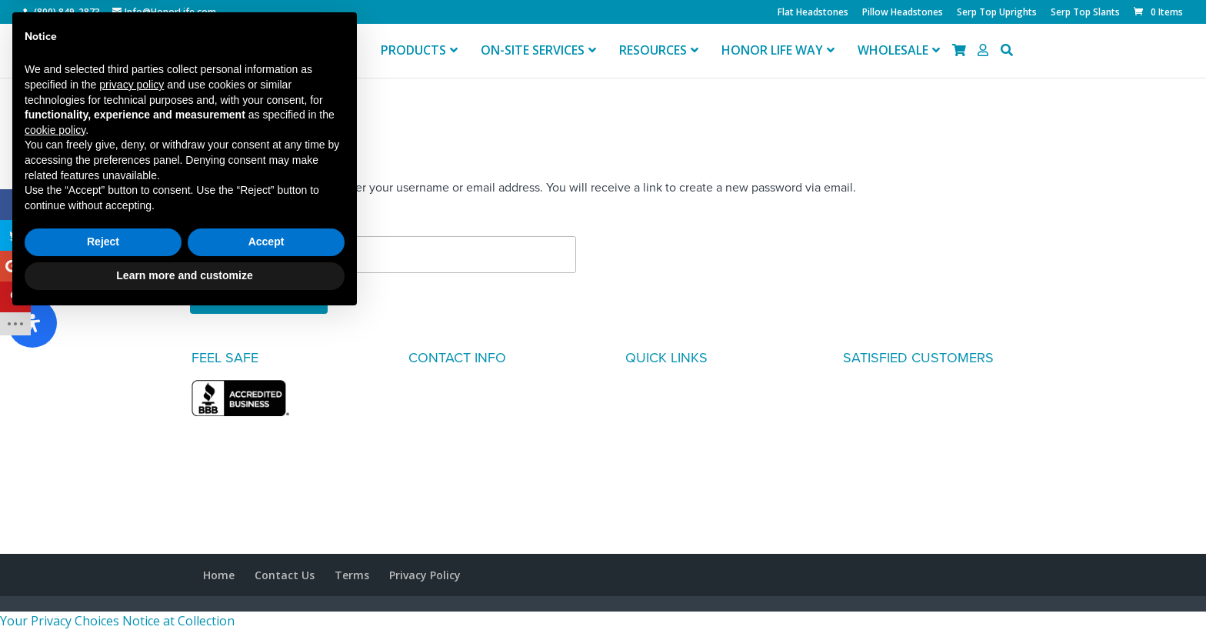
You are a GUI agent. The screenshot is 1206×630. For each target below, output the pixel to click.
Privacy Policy (425, 575)
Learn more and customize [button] (184, 588)
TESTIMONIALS (666, 407)
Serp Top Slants (1085, 13)
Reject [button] (103, 554)
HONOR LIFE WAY (674, 444)
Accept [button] (266, 554)
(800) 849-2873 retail (464, 426)
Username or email (240, 224)
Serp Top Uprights (997, 13)
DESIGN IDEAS (665, 426)
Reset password (259, 297)
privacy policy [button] (131, 397)
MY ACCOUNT (664, 463)
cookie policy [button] (55, 442)
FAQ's (640, 389)
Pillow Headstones (902, 13)
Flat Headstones (813, 13)
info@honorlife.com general (483, 481)
